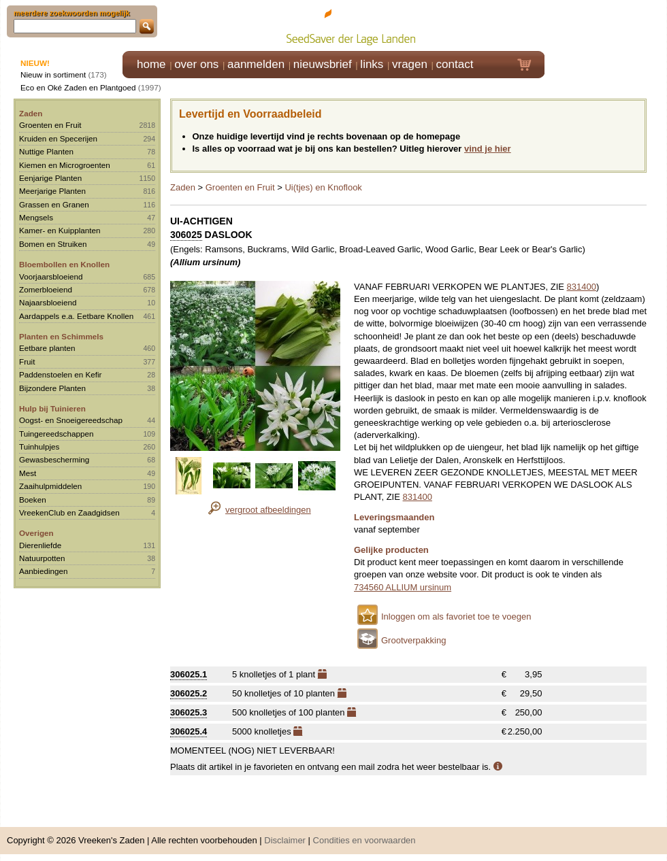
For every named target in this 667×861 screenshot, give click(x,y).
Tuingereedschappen (56, 433)
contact (455, 64)
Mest (27, 473)
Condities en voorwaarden (364, 840)
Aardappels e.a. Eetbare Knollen (76, 315)
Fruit (27, 361)
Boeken (32, 499)
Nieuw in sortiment (53, 74)
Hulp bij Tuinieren (52, 408)
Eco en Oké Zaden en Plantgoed (78, 87)
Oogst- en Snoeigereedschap (71, 420)
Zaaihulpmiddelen (50, 486)
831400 (581, 287)
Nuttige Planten (46, 151)
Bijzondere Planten (52, 388)
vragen (409, 64)
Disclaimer (285, 840)
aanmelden (255, 64)
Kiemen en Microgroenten (64, 165)
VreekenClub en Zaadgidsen (69, 512)
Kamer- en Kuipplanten (60, 230)
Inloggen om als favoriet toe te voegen (456, 616)
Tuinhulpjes (39, 446)
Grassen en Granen (54, 204)
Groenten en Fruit (50, 124)
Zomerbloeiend (45, 289)
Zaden (30, 113)
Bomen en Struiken (52, 243)
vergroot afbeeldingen (268, 510)
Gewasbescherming (54, 459)
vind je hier (487, 149)
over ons (196, 64)
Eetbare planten (47, 347)
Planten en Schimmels (61, 336)
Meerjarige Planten (52, 190)
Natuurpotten (42, 558)
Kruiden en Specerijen (58, 138)
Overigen (36, 532)
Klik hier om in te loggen (606, 25)
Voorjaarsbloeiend (51, 276)
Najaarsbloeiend (47, 302)
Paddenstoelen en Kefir (60, 374)
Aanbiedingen (43, 571)
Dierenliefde (40, 545)
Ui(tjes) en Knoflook (322, 187)
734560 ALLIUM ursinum (402, 587)
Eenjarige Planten (50, 177)
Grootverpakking (413, 640)
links (371, 64)
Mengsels (36, 217)
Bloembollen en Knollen (64, 264)
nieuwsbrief (322, 64)
